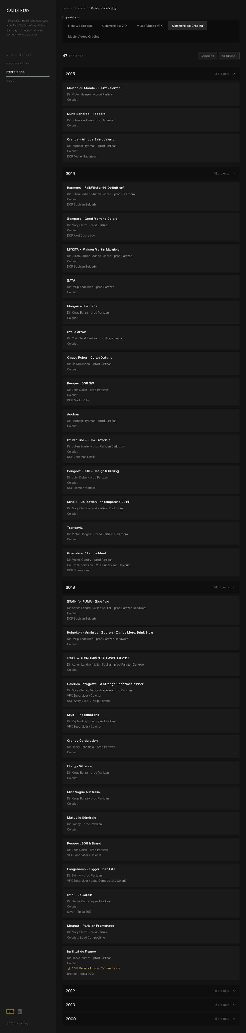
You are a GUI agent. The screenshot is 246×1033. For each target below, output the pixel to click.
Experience (15, 72)
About (11, 80)
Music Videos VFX (149, 25)
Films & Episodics (80, 25)
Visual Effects (19, 54)
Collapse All (229, 55)
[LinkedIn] (20, 1011)
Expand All (208, 55)
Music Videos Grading (84, 36)
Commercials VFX (114, 25)
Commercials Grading (187, 25)
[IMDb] (10, 1011)
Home (66, 8)
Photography (18, 63)
